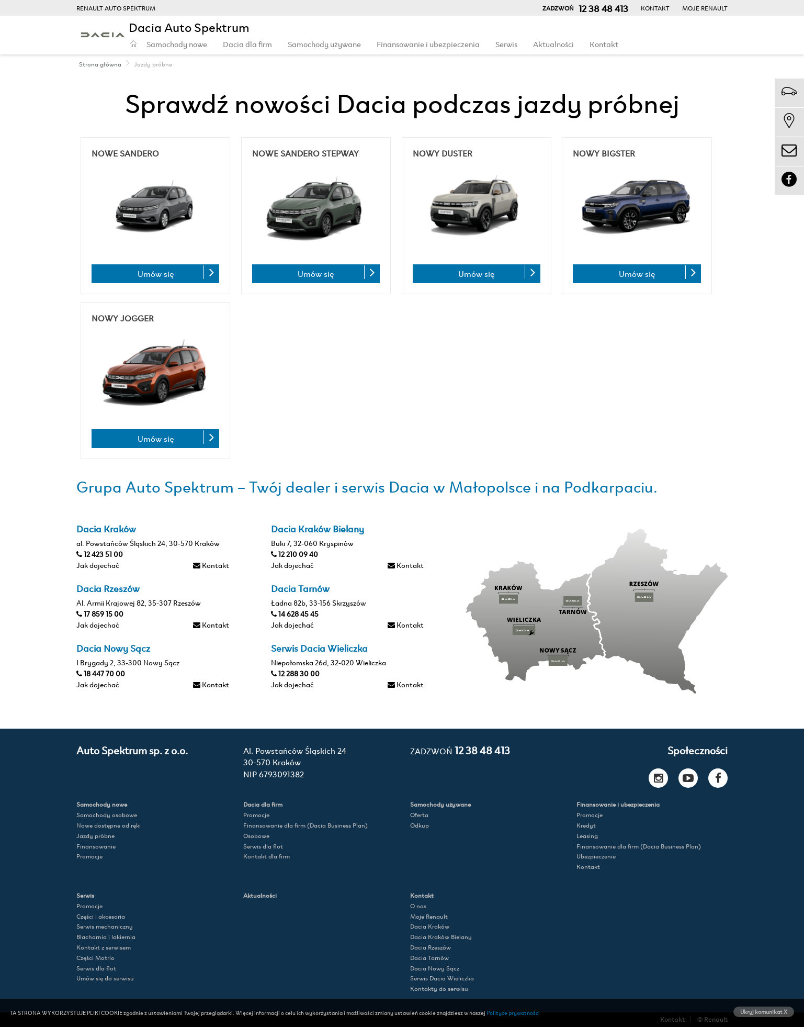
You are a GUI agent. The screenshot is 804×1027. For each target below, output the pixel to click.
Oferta (419, 815)
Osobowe (256, 836)
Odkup (419, 825)
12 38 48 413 (460, 749)
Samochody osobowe (106, 815)
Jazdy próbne (95, 836)
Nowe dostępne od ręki (108, 825)
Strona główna (100, 64)
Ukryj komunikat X (763, 1011)
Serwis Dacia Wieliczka (442, 978)
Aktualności (553, 43)
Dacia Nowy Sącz (434, 968)
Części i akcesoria (100, 916)
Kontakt (655, 8)
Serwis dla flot (263, 846)
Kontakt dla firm (266, 856)
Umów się (156, 273)
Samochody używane (324, 43)
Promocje (89, 856)
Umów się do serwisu (105, 978)
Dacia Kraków (429, 926)
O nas (418, 906)
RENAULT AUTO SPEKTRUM (115, 8)
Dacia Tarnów (429, 958)
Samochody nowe (176, 43)
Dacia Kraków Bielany (441, 937)
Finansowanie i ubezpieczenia (428, 43)
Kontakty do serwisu (439, 988)
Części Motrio (95, 958)
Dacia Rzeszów (430, 947)
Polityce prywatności (513, 1012)
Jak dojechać (97, 565)
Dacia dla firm (247, 43)
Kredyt (586, 825)
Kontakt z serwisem (103, 947)
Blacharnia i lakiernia (105, 937)
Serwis (506, 43)
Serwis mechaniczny (104, 926)
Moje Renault (705, 8)
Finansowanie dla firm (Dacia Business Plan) (305, 825)
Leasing (587, 836)
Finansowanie (96, 846)
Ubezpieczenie (596, 856)
